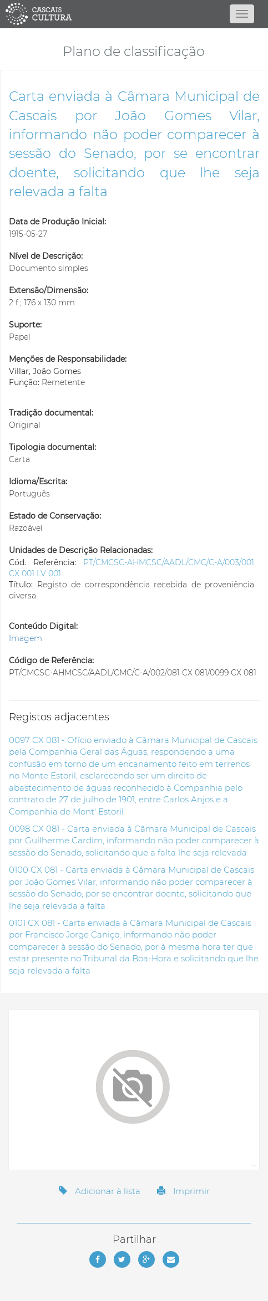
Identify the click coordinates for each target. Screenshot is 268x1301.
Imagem (25, 638)
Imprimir (183, 1191)
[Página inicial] (134, 14)
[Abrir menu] (242, 13)
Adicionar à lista (99, 1191)
